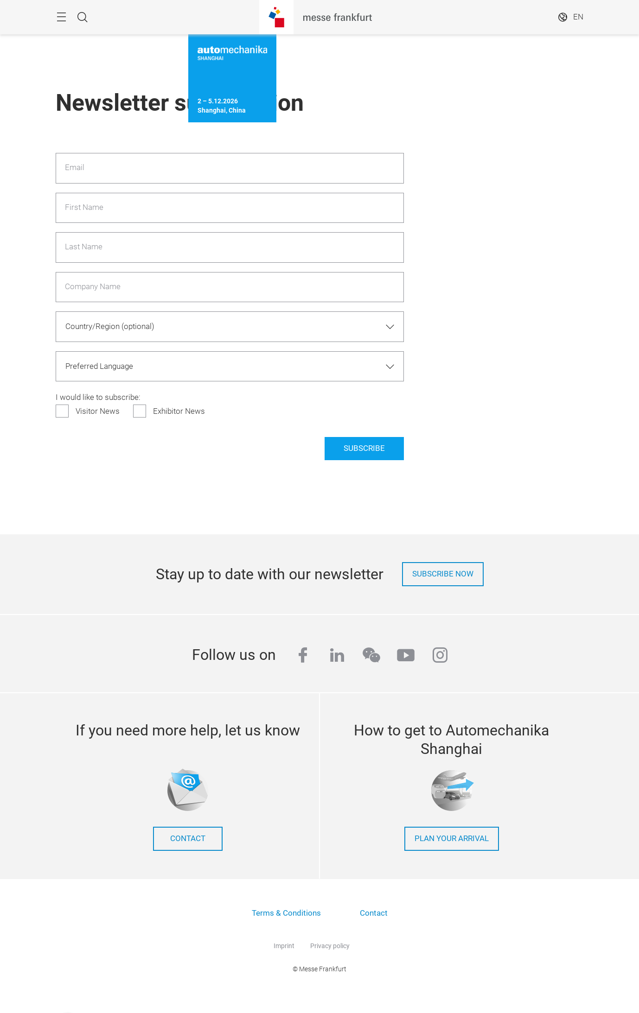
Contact (374, 913)
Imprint (284, 946)
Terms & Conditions (286, 913)
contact (187, 838)
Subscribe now (442, 574)
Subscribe (364, 448)
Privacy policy (330, 946)
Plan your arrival (452, 838)
